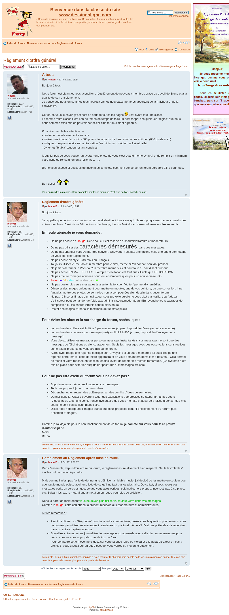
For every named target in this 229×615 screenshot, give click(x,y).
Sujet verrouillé (14, 66)
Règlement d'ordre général (29, 60)
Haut (186, 195)
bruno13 (52, 206)
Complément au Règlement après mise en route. (80, 458)
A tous (48, 75)
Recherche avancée (178, 16)
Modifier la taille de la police (186, 42)
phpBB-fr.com (107, 610)
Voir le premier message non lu (141, 66)
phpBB (91, 607)
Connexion (184, 49)
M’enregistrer (166, 49)
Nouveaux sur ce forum (40, 43)
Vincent (52, 79)
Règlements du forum (69, 43)
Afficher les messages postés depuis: (70, 568)
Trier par (113, 568)
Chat (151, 49)
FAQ (141, 49)
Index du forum (16, 43)
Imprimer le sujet (179, 42)
